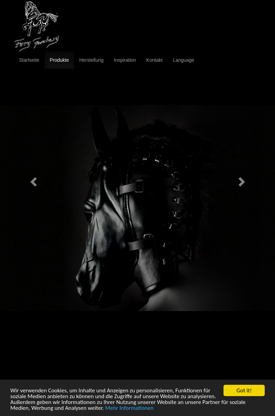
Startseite (29, 60)
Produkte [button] (59, 60)
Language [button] (183, 60)
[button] (32, 180)
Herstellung (91, 60)
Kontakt (154, 60)
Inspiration (125, 60)
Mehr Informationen (129, 408)
